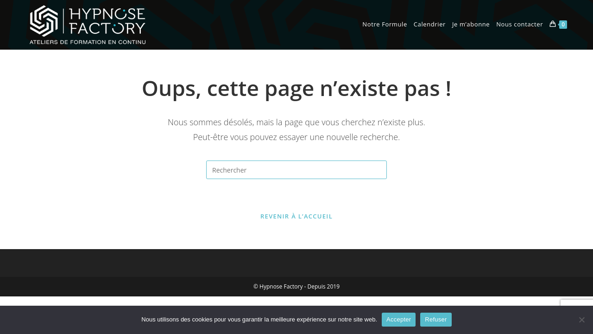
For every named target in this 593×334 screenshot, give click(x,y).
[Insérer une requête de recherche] (296, 170)
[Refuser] (581, 319)
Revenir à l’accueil (296, 216)
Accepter (398, 319)
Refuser (436, 319)
